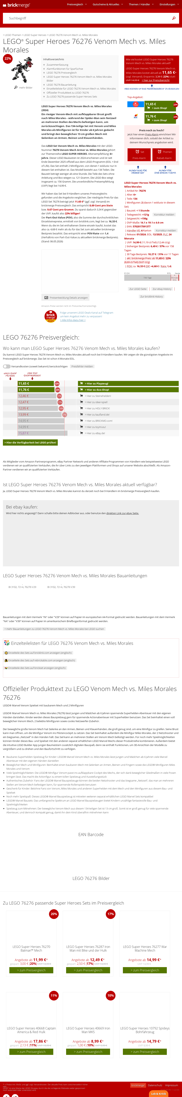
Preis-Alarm (151, 134)
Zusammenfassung (57, 64)
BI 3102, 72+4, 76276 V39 (61, 586)
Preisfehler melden (82, 366)
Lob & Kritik (158, 1093)
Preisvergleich (75, 4)
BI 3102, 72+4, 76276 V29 (22, 586)
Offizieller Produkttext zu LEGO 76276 (68, 92)
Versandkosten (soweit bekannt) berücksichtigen (39, 366)
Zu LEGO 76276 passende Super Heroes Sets (72, 96)
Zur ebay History (162, 289)
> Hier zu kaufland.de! (93, 414)
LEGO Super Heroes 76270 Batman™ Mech (31, 949)
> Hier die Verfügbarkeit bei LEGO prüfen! (30, 442)
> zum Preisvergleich (31, 970)
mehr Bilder (22, 88)
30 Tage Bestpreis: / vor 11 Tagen (153, 254)
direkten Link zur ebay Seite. (122, 513)
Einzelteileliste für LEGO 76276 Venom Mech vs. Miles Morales (81, 88)
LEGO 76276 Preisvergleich (62, 72)
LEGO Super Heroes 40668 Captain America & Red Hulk (31, 1030)
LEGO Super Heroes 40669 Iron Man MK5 (88, 1030)
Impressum (171, 1085)
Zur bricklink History (151, 296)
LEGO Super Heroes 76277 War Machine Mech (145, 949)
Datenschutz (155, 1085)
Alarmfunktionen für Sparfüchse (65, 68)
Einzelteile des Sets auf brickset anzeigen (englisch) (35, 668)
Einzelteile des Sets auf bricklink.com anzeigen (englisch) (38, 653)
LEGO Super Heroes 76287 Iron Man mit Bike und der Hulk (88, 949)
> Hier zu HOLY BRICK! (94, 408)
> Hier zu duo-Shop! (93, 389)
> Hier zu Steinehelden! (94, 396)
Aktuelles (106, 4)
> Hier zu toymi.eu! (92, 427)
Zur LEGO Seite (138, 289)
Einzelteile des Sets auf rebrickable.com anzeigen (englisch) (40, 660)
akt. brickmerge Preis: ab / (147, 260)
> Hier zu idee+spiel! (93, 402)
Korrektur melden (164, 214)
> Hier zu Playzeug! (93, 383)
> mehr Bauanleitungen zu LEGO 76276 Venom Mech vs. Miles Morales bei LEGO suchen (54, 629)
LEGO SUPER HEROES (74, 154)
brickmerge (138, 1085)
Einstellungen (167, 4)
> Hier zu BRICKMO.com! (95, 420)
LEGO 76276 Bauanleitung (61, 84)
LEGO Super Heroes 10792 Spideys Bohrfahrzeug (145, 1030)
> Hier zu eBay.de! (91, 433)
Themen (139, 4)
